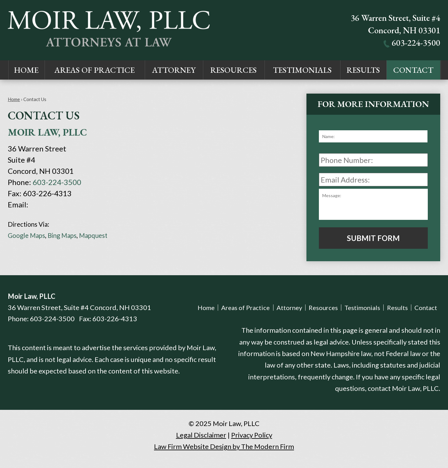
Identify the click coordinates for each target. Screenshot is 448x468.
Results (363, 70)
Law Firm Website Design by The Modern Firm (224, 446)
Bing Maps (62, 235)
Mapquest (93, 235)
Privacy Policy (251, 435)
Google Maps (26, 235)
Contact (413, 70)
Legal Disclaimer (201, 435)
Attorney (174, 70)
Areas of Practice (94, 70)
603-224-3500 (416, 42)
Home (26, 70)
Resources (233, 70)
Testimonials (302, 70)
